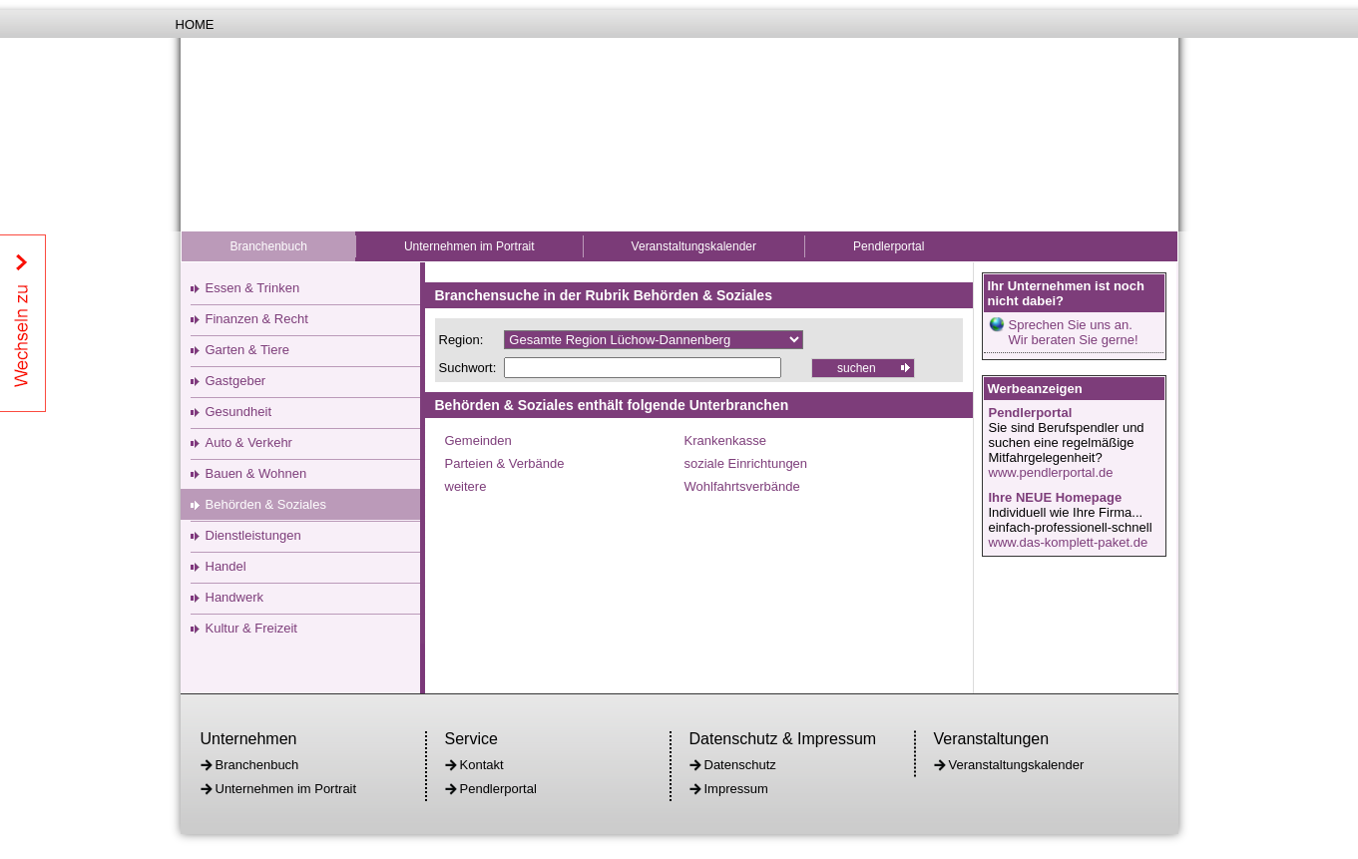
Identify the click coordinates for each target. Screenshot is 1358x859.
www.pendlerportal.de (1051, 472)
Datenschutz (740, 764)
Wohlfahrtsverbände (742, 486)
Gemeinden (478, 440)
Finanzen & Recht (257, 318)
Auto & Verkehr (249, 442)
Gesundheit (239, 411)
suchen (856, 368)
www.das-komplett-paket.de (1068, 542)
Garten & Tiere (248, 349)
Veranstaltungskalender (694, 246)
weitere (466, 486)
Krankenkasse (725, 440)
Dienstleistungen (253, 535)
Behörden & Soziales (266, 504)
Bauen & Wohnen (256, 473)
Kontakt (482, 764)
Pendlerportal (888, 246)
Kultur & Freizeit (251, 628)
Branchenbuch (268, 246)
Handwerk (235, 597)
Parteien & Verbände (505, 463)
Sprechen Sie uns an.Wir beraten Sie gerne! (1073, 332)
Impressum (736, 788)
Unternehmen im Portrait (469, 246)
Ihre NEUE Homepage (1056, 497)
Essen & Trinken (253, 287)
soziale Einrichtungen (746, 463)
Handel (226, 566)
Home (195, 24)
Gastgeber (236, 380)
